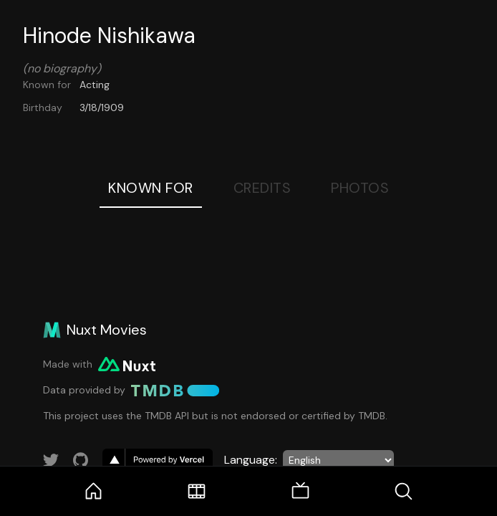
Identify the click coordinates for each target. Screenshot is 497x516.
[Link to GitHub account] (81, 460)
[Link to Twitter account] (51, 460)
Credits (262, 187)
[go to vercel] (157, 460)
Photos (360, 187)
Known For (150, 187)
